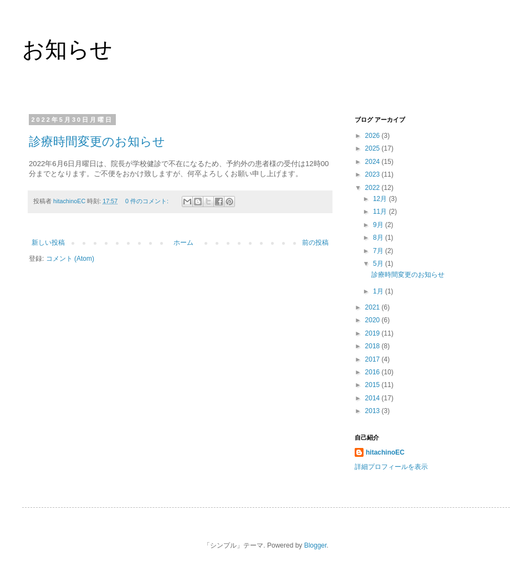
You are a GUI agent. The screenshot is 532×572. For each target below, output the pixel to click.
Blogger (315, 545)
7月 (379, 251)
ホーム (183, 242)
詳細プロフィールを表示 (391, 467)
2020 (373, 320)
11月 (381, 211)
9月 (379, 225)
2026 (373, 136)
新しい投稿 (48, 242)
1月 (379, 291)
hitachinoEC (385, 452)
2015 (373, 385)
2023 (373, 174)
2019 (373, 333)
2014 (373, 398)
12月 (381, 199)
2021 (373, 307)
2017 (373, 359)
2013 (373, 411)
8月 (379, 237)
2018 (373, 346)
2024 (373, 162)
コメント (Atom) (70, 258)
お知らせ (67, 49)
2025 (373, 148)
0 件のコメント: (147, 201)
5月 (379, 263)
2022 (373, 188)
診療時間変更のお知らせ (97, 141)
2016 (373, 372)
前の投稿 (315, 242)
